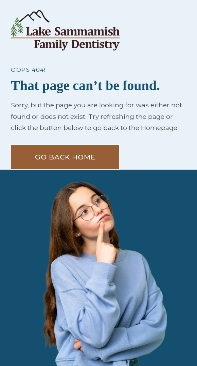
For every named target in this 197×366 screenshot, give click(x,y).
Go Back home (65, 157)
